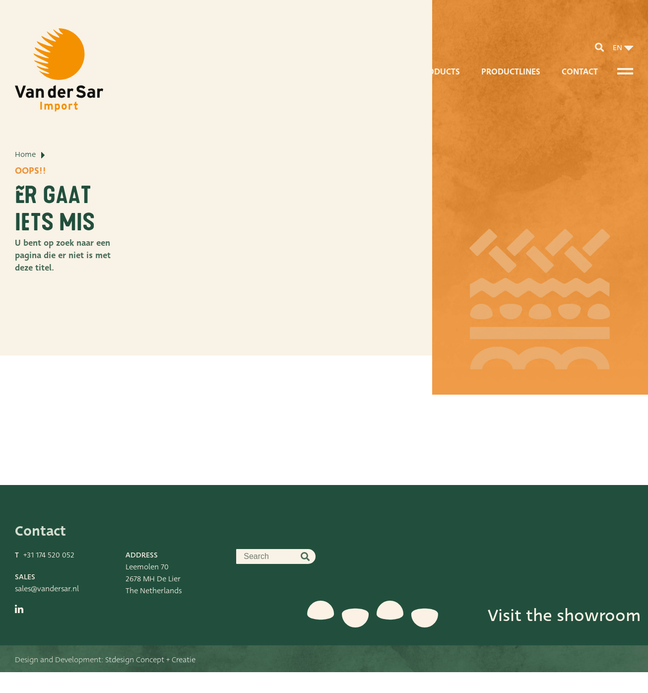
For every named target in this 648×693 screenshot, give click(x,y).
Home (25, 191)
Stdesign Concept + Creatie (150, 680)
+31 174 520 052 (48, 575)
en (617, 47)
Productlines (510, 72)
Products (439, 72)
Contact (580, 72)
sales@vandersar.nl (47, 609)
